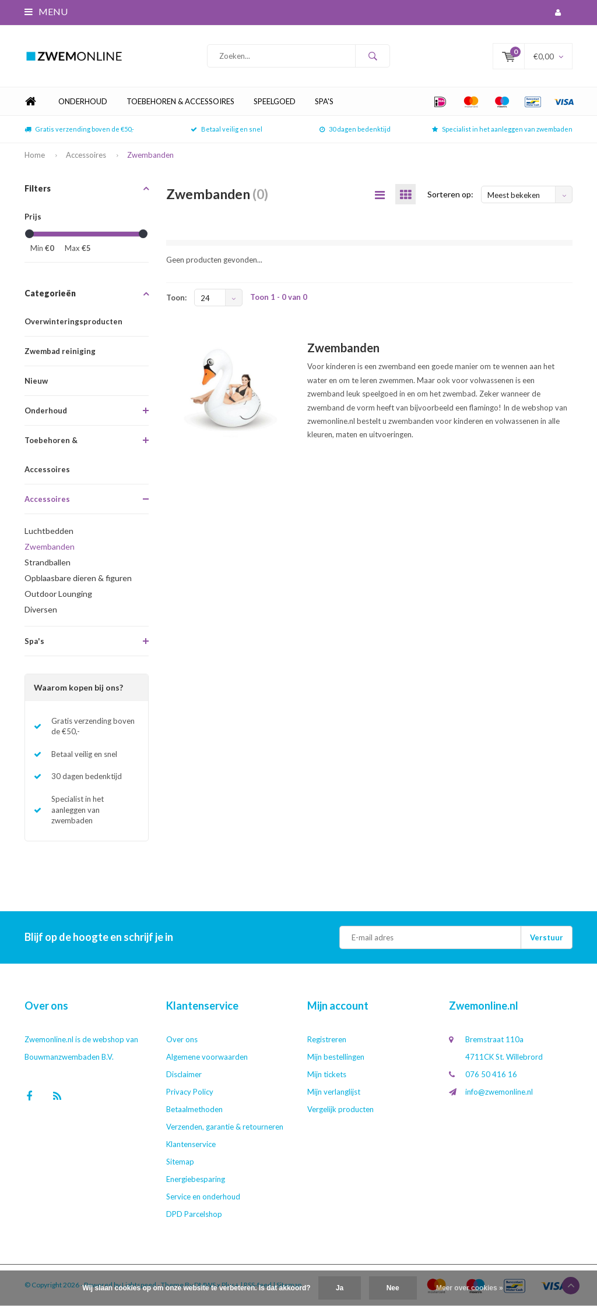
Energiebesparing (195, 1179)
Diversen (40, 609)
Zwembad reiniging (60, 351)
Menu (46, 11)
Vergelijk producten (340, 1109)
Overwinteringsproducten (73, 321)
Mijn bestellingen (335, 1056)
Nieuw (36, 380)
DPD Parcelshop (194, 1214)
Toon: (176, 297)
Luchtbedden (48, 531)
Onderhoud (82, 101)
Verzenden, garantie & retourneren (224, 1126)
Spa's (324, 101)
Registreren (326, 1039)
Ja (339, 1288)
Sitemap (180, 1161)
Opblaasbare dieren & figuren (78, 578)
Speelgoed (275, 101)
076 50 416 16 (491, 1074)
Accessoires (86, 155)
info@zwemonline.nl (499, 1091)
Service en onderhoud (203, 1196)
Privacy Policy (189, 1091)
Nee (393, 1288)
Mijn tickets (326, 1074)
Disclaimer (184, 1074)
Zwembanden (150, 155)
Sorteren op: (450, 194)
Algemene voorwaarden (207, 1056)
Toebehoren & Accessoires (180, 101)
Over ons (182, 1039)
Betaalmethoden (194, 1109)
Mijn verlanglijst (333, 1091)
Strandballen (47, 562)
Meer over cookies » (469, 1288)
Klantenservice (191, 1144)
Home (30, 101)
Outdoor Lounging (58, 594)
